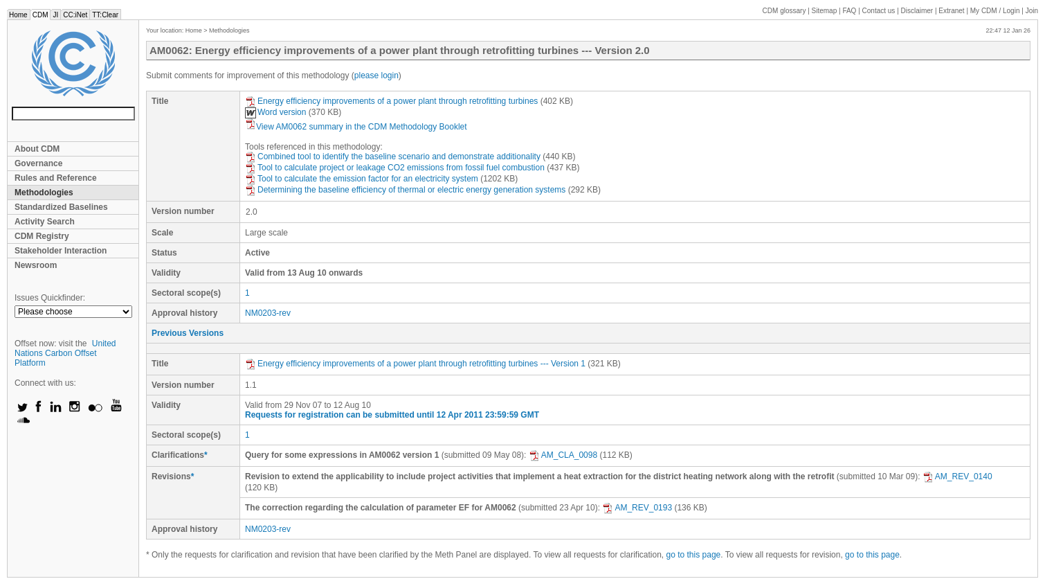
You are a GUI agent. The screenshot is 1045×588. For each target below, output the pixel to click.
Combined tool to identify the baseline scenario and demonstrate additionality (392, 156)
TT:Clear (105, 15)
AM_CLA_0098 (563, 455)
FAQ (849, 11)
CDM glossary (784, 11)
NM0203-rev (268, 313)
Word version (275, 112)
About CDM (37, 149)
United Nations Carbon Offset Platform (65, 353)
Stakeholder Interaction (61, 251)
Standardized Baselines (61, 207)
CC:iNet (75, 15)
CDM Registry (42, 236)
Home (18, 15)
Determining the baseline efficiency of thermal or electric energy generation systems (405, 190)
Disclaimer (917, 11)
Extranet (951, 11)
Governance (38, 163)
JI (55, 15)
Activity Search (45, 221)
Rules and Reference (56, 178)
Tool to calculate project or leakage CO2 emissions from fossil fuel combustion (395, 167)
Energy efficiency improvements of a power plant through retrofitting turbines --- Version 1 (415, 363)
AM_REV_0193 (637, 508)
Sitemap (824, 11)
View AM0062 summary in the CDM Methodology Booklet (356, 127)
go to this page (693, 555)
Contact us (879, 11)
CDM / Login (995, 11)
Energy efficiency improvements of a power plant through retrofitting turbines (391, 101)
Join (1032, 11)
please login (376, 75)
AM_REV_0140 (957, 476)
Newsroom (36, 265)
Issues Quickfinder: (50, 298)
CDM (40, 15)
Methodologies (44, 192)
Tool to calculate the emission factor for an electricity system (361, 179)
